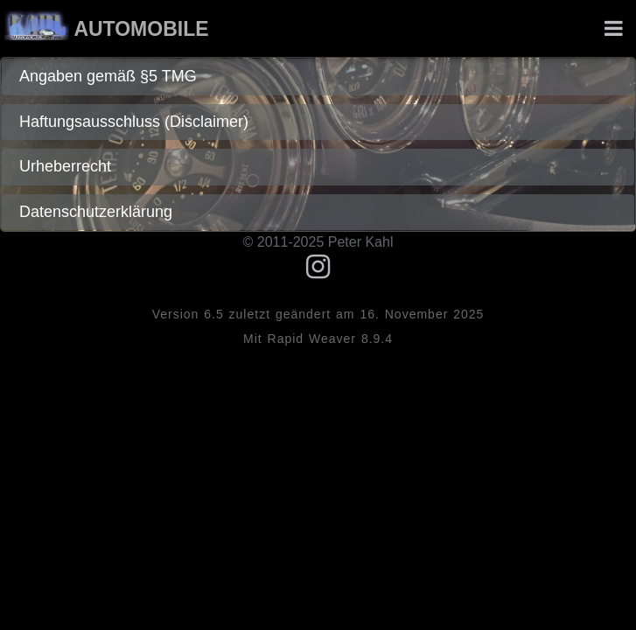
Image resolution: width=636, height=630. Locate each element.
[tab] (318, 77)
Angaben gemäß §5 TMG (108, 76)
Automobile (140, 29)
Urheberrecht (65, 166)
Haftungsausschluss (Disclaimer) (133, 121)
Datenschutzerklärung (95, 211)
